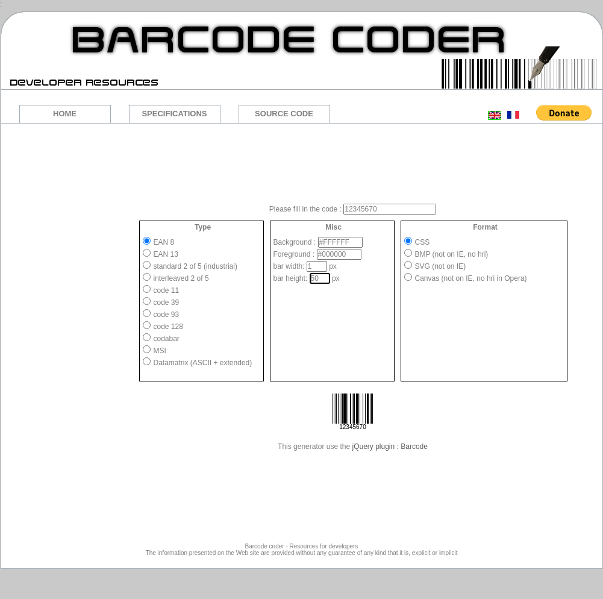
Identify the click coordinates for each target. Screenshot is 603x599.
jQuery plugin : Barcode (390, 446)
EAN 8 (164, 242)
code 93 (167, 314)
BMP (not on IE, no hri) (452, 254)
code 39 (167, 302)
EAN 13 (166, 254)
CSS (422, 242)
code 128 (168, 326)
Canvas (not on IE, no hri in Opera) (471, 278)
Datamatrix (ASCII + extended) (203, 363)
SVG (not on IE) (440, 266)
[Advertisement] (301, 163)
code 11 (167, 290)
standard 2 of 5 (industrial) (195, 266)
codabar (167, 338)
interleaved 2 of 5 (181, 278)
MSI (160, 351)
